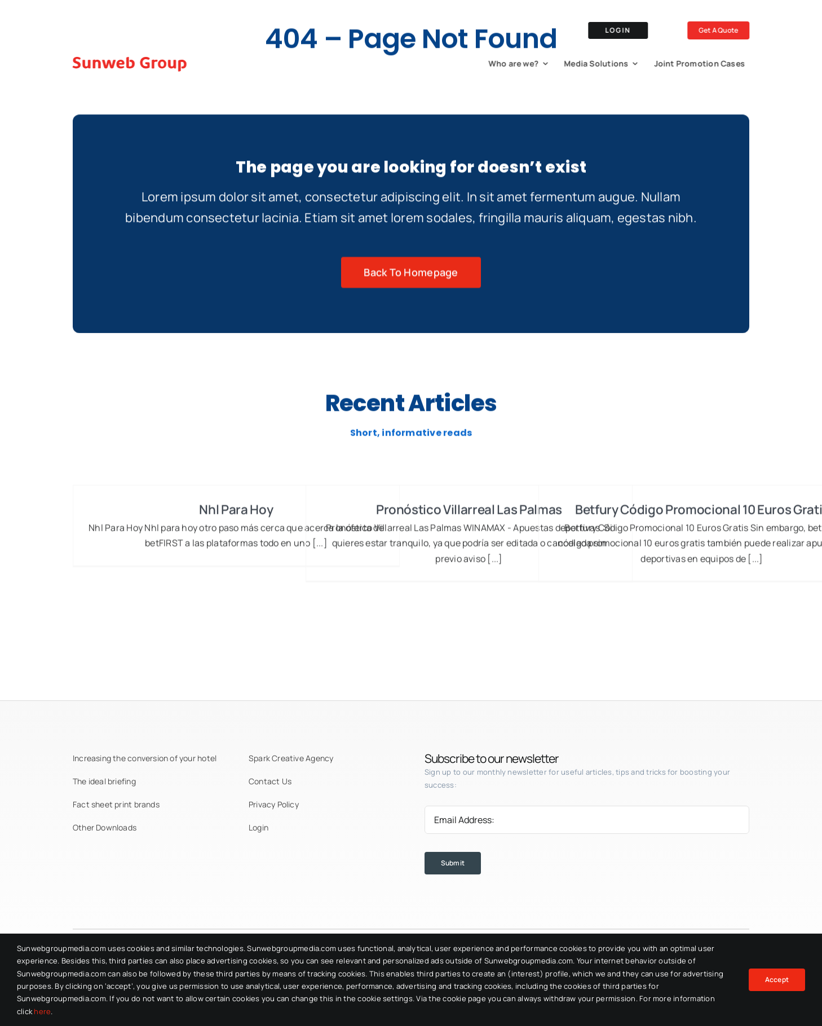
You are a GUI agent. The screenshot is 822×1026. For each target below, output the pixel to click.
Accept (777, 979)
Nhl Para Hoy (236, 513)
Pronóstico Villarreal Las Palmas (469, 513)
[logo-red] (128, 56)
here (42, 1011)
